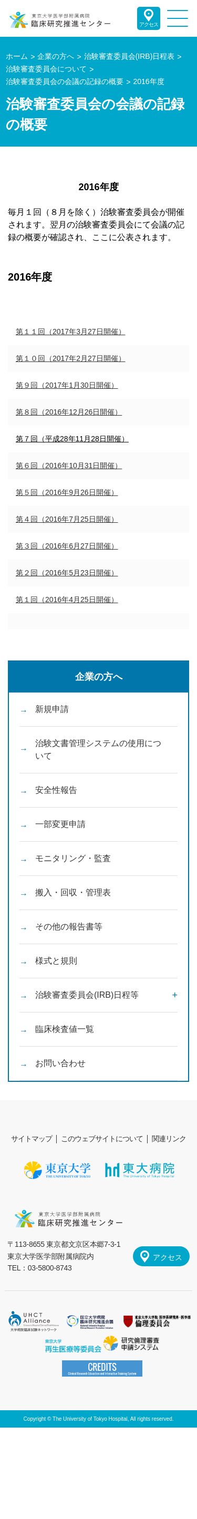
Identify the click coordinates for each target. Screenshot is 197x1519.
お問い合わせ (60, 1063)
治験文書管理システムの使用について (98, 749)
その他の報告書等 (68, 926)
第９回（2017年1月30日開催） (67, 385)
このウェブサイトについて (102, 1138)
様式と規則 (56, 960)
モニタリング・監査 (73, 858)
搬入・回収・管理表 (73, 892)
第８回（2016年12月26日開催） (69, 412)
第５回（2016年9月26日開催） (67, 492)
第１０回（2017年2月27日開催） (71, 358)
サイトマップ (31, 1138)
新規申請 (52, 709)
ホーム (17, 56)
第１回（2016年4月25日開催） (67, 599)
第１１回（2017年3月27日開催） (71, 331)
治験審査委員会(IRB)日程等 (87, 994)
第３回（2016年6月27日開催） (67, 546)
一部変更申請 (60, 824)
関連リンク (169, 1138)
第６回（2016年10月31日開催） (69, 465)
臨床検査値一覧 (64, 1029)
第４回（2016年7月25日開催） (67, 519)
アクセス (148, 24)
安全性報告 (56, 790)
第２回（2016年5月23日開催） (67, 573)
